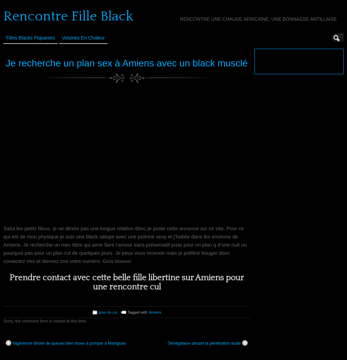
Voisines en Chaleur (83, 38)
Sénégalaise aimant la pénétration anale (208, 343)
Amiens (155, 312)
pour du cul (108, 312)
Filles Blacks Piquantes (30, 38)
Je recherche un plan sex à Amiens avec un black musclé (127, 63)
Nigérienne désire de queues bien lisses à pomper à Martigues (66, 343)
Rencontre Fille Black (68, 16)
